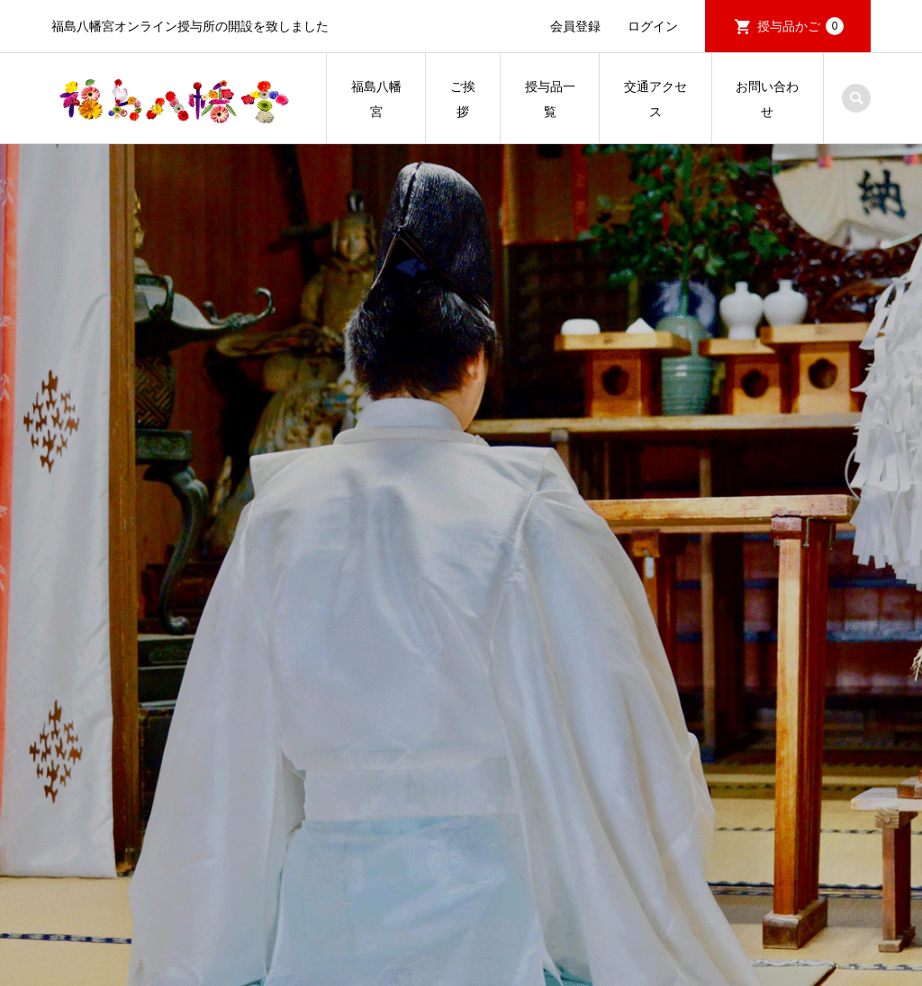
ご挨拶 (462, 99)
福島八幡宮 (376, 99)
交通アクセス (655, 99)
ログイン (653, 26)
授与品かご (800, 26)
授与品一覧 (550, 99)
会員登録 (575, 26)
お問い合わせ (767, 99)
